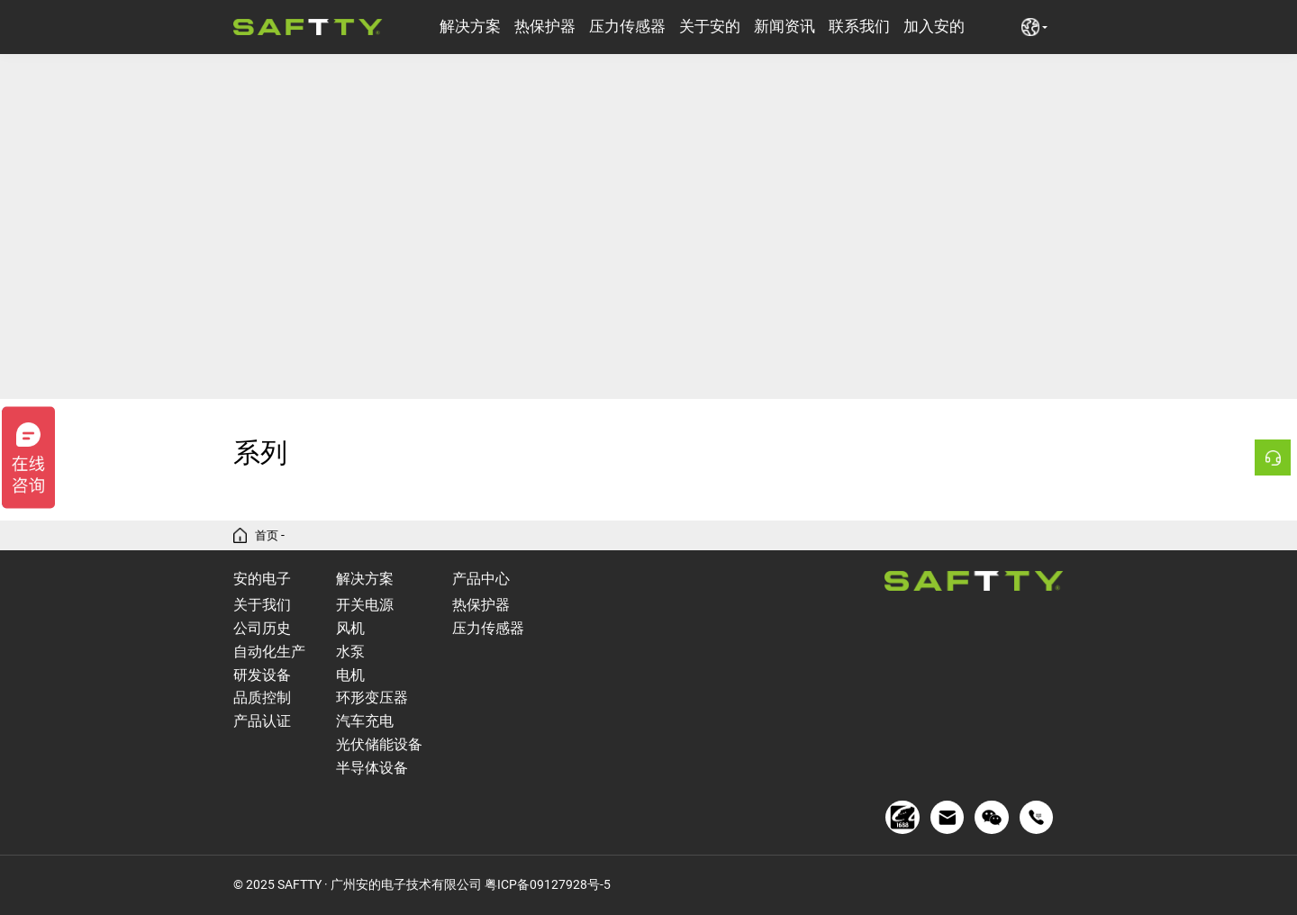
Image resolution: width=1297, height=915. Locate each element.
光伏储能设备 (379, 744)
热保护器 (545, 26)
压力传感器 (627, 26)
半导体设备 (372, 767)
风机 (350, 628)
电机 (350, 675)
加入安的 (934, 26)
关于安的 (709, 26)
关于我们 (262, 604)
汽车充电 (365, 720)
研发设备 (262, 675)
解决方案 (470, 26)
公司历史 (262, 628)
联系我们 (859, 26)
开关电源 (365, 604)
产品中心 (481, 578)
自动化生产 (269, 651)
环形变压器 (372, 697)
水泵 (350, 651)
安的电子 (262, 578)
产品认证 (262, 720)
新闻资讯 (784, 26)
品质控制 (262, 697)
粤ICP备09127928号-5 (548, 884)
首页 (267, 536)
